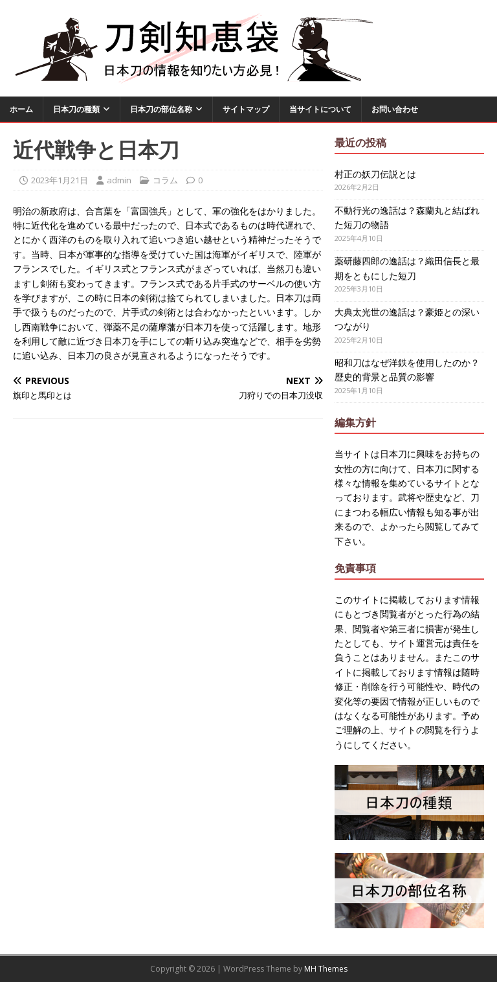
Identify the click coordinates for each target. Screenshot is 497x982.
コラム (165, 180)
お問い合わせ (394, 109)
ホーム (21, 109)
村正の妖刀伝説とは (375, 174)
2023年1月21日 (59, 180)
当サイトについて (320, 109)
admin (119, 180)
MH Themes (326, 968)
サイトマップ (246, 109)
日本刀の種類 (76, 109)
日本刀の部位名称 (161, 109)
